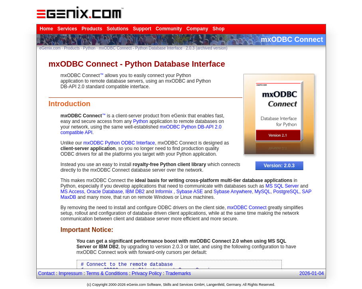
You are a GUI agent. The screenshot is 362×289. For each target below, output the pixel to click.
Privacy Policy (147, 273)
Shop (219, 29)
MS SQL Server (282, 186)
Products (91, 29)
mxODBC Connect (247, 207)
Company (197, 29)
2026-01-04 (311, 273)
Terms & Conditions (107, 273)
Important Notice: (87, 229)
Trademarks (178, 273)
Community (169, 29)
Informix (164, 191)
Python (89, 48)
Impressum (70, 273)
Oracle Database (105, 191)
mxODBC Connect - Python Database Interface (141, 48)
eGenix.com (50, 48)
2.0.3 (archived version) (206, 48)
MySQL (263, 191)
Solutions (118, 29)
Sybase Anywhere (233, 191)
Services (67, 29)
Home (46, 29)
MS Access (72, 191)
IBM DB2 (134, 191)
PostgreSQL (286, 191)
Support (142, 29)
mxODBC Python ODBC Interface (119, 143)
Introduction (70, 104)
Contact (46, 273)
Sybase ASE (189, 191)
